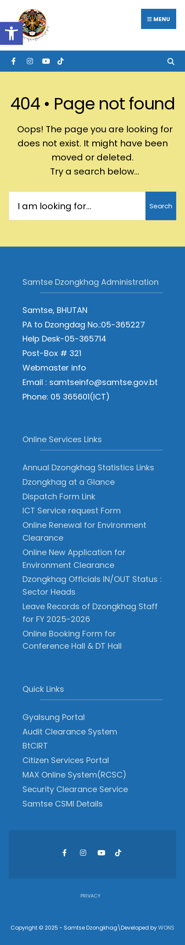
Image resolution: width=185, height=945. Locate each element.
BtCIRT (35, 745)
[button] (11, 33)
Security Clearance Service (75, 789)
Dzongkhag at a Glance (68, 481)
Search (160, 206)
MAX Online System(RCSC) (74, 774)
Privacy (90, 895)
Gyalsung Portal (53, 717)
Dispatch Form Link (58, 496)
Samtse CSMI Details (62, 803)
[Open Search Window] (170, 61)
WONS (166, 927)
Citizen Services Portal (65, 760)
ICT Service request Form (71, 510)
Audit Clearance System (69, 731)
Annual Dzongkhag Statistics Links (88, 467)
